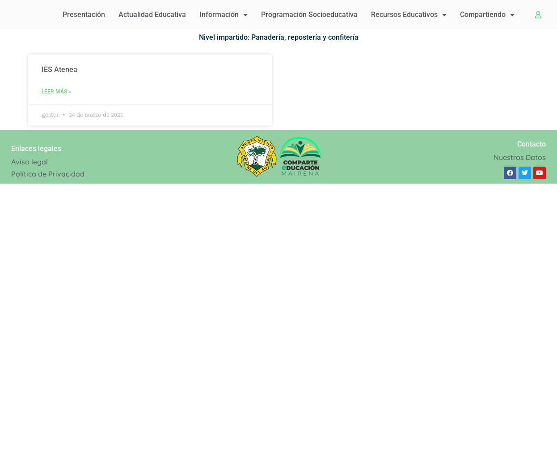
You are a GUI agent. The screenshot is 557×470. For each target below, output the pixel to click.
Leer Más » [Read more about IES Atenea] (56, 91)
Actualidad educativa (152, 14)
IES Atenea (59, 69)
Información (223, 15)
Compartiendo (487, 15)
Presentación (84, 14)
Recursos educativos (409, 15)
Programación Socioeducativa (309, 14)
